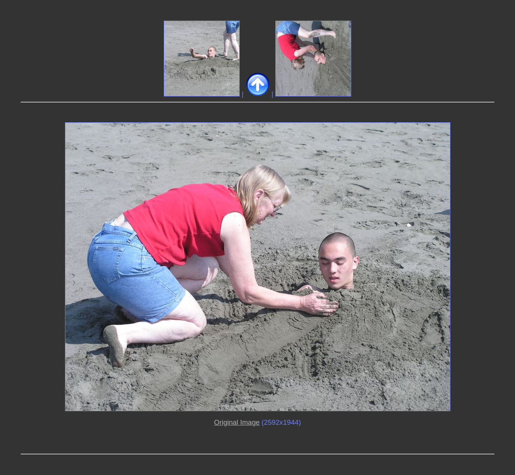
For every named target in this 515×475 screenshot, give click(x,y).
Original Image (237, 422)
